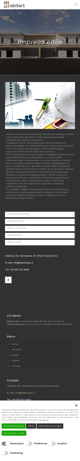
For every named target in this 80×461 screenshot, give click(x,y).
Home (15, 344)
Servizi (15, 355)
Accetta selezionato (14, 426)
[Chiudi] (76, 405)
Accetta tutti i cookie (14, 433)
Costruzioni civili (15, 221)
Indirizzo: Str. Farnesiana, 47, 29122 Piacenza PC (31, 255)
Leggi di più (44, 420)
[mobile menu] (75, 4)
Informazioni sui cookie (50, 426)
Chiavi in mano (14, 242)
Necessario (17, 443)
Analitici (62, 443)
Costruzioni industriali (18, 214)
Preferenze (40, 443)
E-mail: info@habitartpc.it (19, 262)
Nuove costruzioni (16, 228)
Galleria (15, 360)
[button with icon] (8, 280)
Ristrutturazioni (15, 235)
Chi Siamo (17, 349)
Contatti (16, 366)
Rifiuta (31, 426)
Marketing (16, 453)
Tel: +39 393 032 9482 (17, 269)
